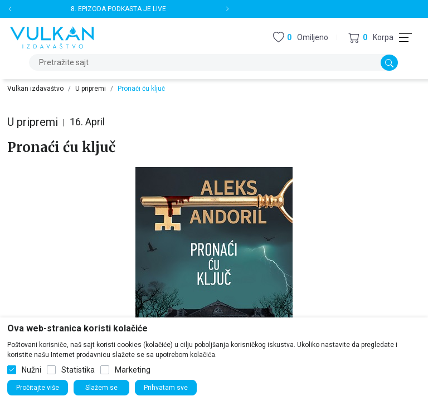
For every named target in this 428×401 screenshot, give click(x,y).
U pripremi (90, 88)
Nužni (31, 370)
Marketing (132, 370)
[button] (370, 37)
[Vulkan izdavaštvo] (52, 36)
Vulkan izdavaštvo (35, 88)
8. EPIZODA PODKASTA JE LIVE (118, 9)
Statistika (78, 370)
